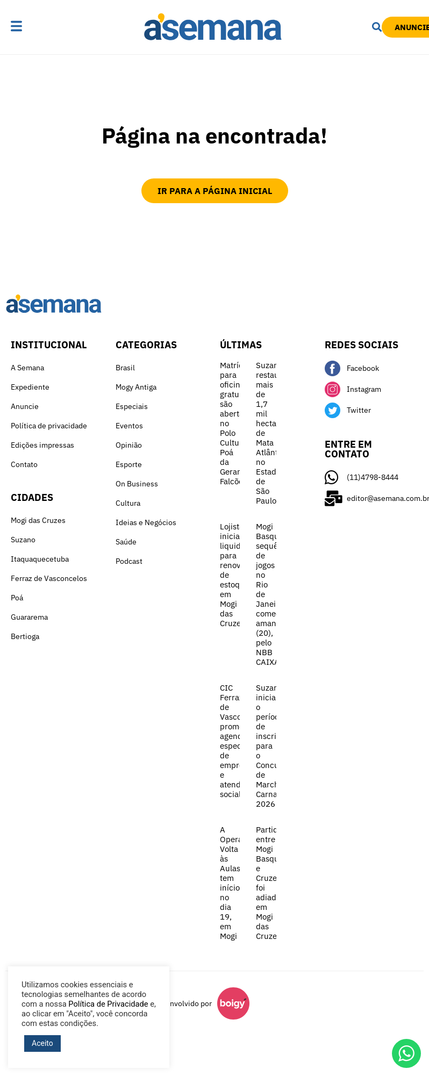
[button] (32, 27)
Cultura (128, 503)
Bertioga (25, 636)
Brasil (125, 367)
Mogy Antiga (136, 387)
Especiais (132, 406)
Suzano (23, 539)
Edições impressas (42, 445)
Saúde (126, 542)
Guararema (29, 617)
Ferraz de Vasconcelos (49, 578)
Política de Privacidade (108, 1004)
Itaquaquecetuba (40, 559)
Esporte (129, 464)
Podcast (129, 561)
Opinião (129, 445)
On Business (137, 484)
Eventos (129, 426)
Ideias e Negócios (146, 522)
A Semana (27, 367)
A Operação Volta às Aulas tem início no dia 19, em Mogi (237, 882)
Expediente (30, 387)
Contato (24, 464)
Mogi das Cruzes (38, 520)
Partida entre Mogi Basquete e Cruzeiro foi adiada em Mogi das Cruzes (273, 882)
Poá (17, 597)
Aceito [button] (42, 1043)
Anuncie (25, 406)
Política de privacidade (49, 426)
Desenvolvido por (182, 1003)
